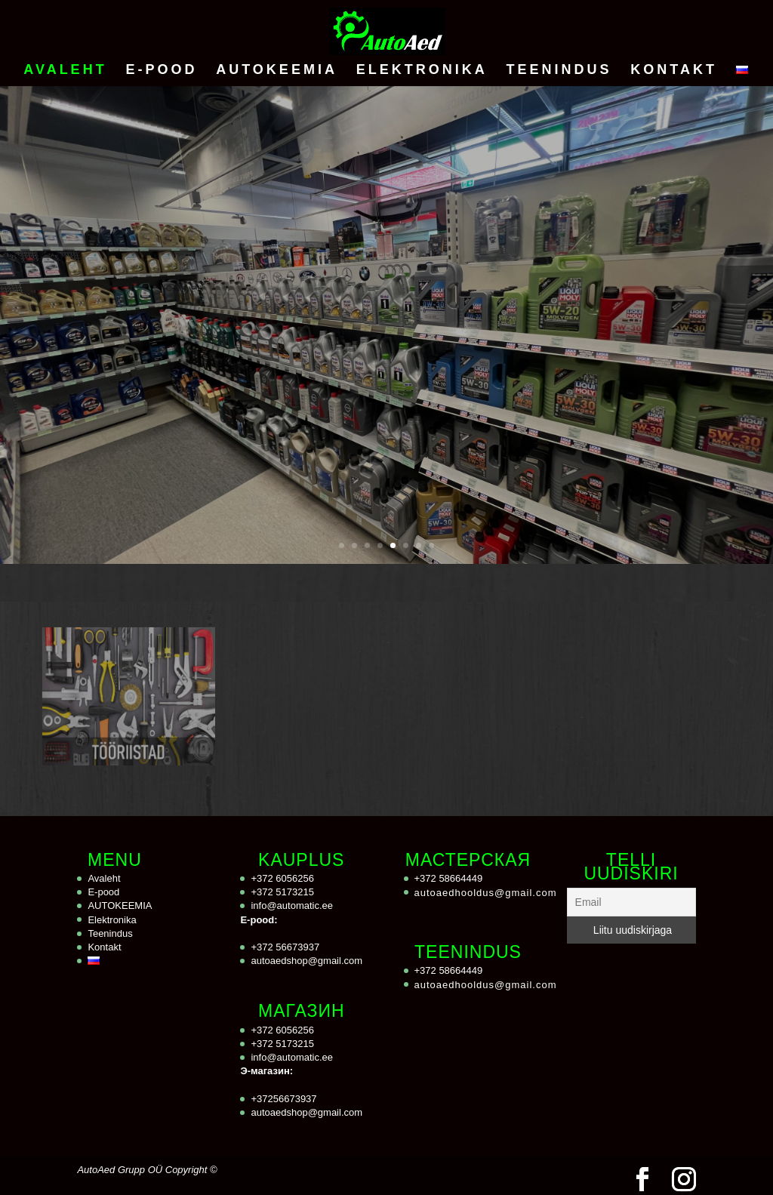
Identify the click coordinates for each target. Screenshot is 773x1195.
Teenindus (558, 70)
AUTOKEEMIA (276, 70)
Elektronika (422, 70)
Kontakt (673, 70)
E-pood (161, 70)
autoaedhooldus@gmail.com (485, 892)
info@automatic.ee (292, 905)
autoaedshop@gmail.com (306, 960)
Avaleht (64, 70)
